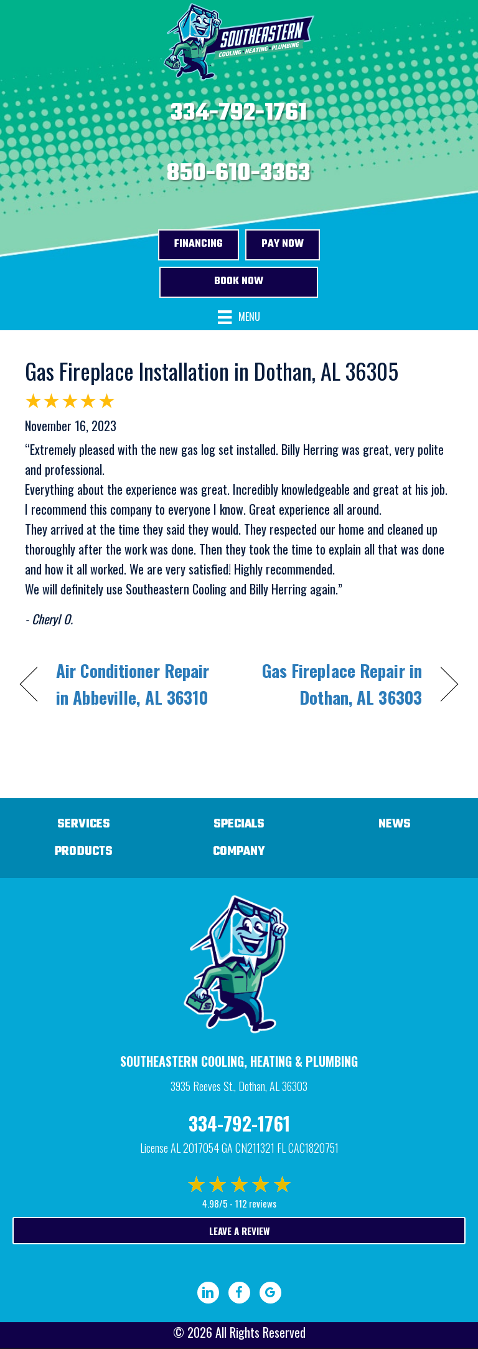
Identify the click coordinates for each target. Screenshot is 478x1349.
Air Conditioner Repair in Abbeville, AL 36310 (132, 684)
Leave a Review (239, 1230)
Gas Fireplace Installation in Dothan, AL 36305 (211, 370)
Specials (239, 824)
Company (239, 851)
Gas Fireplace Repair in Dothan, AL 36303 (337, 684)
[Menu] (239, 317)
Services (83, 824)
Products (84, 851)
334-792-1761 (239, 113)
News (394, 824)
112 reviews (255, 1203)
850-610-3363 (239, 174)
